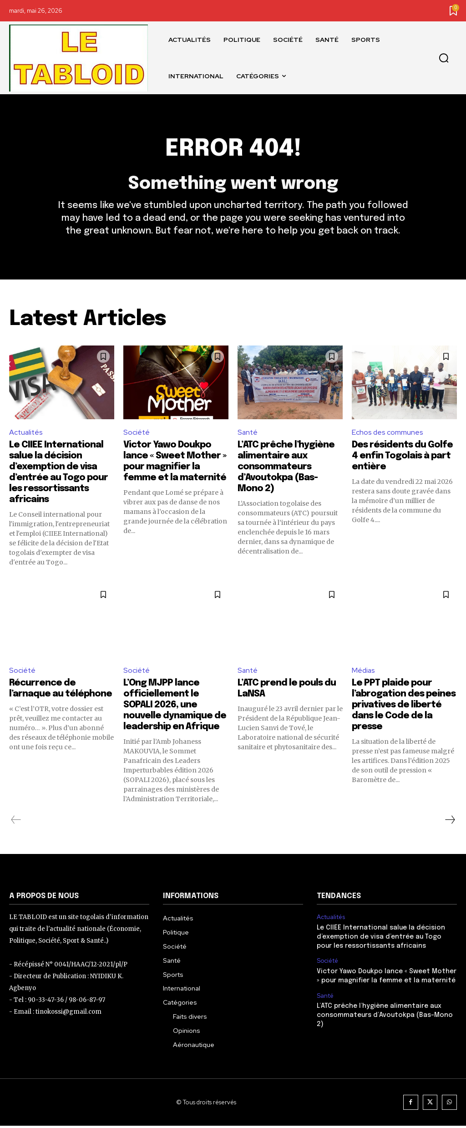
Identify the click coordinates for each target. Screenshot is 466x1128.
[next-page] (449, 822)
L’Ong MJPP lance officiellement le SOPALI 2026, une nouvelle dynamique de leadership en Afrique (174, 707)
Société (136, 434)
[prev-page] (16, 822)
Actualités (26, 434)
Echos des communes (388, 434)
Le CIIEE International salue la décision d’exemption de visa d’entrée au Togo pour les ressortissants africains (386, 939)
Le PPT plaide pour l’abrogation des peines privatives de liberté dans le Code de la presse (404, 707)
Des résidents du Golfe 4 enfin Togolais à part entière (402, 458)
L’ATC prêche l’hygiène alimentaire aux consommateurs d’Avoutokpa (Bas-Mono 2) (286, 469)
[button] (444, 58)
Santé (248, 434)
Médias (364, 672)
